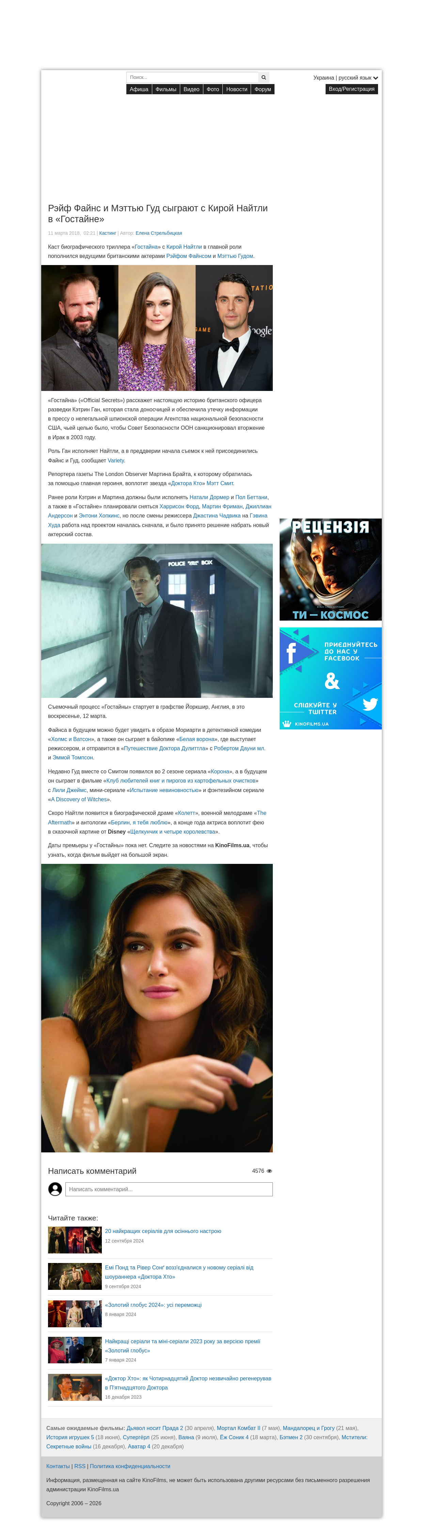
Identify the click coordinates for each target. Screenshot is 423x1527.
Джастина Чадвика (216, 516)
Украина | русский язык (345, 78)
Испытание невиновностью (164, 790)
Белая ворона (197, 739)
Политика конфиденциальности (130, 1466)
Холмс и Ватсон (71, 739)
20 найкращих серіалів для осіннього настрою (163, 1231)
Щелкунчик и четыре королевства (172, 832)
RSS (79, 1466)
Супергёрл (136, 1437)
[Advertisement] (211, 143)
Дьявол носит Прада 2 (155, 1428)
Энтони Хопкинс (99, 516)
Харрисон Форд (179, 506)
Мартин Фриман (222, 506)
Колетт (186, 813)
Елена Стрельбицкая (159, 233)
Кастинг (107, 233)
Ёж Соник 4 (234, 1437)
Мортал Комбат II (239, 1428)
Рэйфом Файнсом (189, 256)
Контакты (58, 1466)
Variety (116, 460)
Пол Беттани (251, 497)
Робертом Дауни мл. (239, 748)
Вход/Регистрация (352, 89)
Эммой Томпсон (72, 757)
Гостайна (146, 247)
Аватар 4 (139, 1446)
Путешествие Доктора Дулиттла (164, 748)
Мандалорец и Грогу (309, 1428)
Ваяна (186, 1437)
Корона (220, 771)
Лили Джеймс (69, 790)
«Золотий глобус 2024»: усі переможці (153, 1305)
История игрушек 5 (70, 1437)
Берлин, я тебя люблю (139, 822)
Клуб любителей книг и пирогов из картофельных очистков (180, 781)
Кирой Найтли (184, 247)
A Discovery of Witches (79, 799)
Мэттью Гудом (235, 256)
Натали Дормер (209, 497)
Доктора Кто (186, 483)
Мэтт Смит (220, 483)
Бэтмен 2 (291, 1437)
